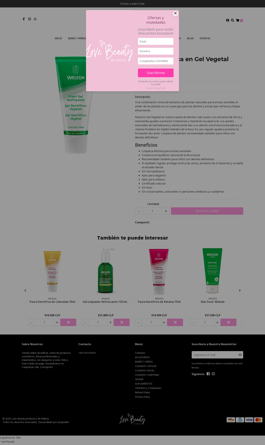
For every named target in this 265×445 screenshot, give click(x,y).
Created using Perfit (156, 88)
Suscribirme (156, 72)
